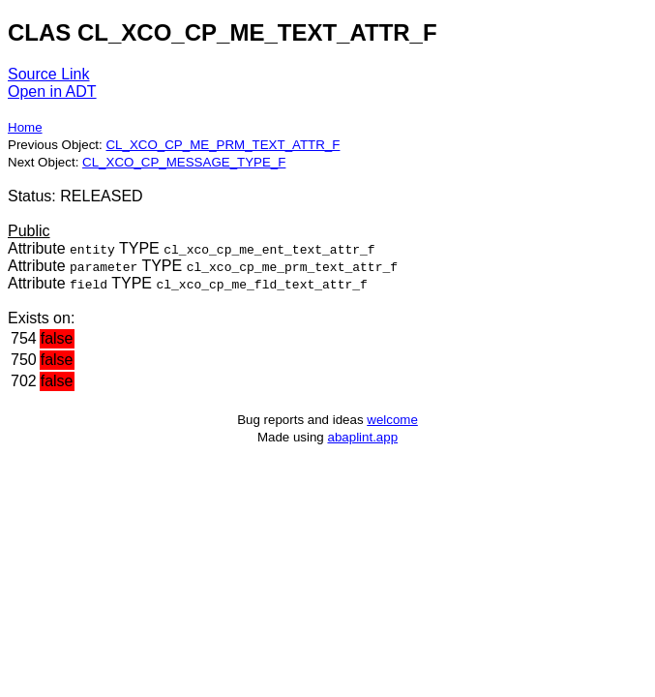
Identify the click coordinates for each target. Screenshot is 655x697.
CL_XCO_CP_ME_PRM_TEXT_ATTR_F (222, 144)
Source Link (49, 74)
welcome (392, 419)
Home (25, 127)
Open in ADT (52, 91)
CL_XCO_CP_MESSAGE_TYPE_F (183, 162)
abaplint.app (362, 437)
